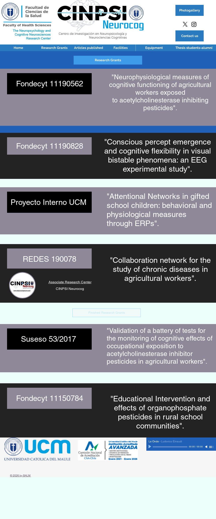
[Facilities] (120, 47)
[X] (185, 24)
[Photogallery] (189, 10)
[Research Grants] (54, 47)
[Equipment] (154, 47)
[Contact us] (189, 35)
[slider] (211, 447)
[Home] (18, 47)
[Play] (150, 447)
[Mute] (207, 447)
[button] (108, 60)
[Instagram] (194, 24)
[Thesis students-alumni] (194, 47)
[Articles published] (88, 47)
